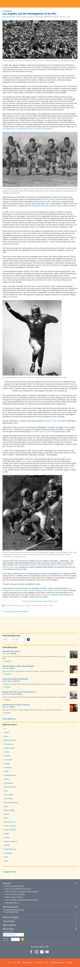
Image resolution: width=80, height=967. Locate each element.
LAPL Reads (8, 795)
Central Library (9, 748)
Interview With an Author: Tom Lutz (16, 705)
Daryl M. (5, 668)
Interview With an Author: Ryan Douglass (18, 666)
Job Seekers (8, 783)
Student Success (10, 849)
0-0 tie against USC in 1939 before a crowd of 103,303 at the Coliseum (39, 128)
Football (27, 605)
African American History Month (14, 605)
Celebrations (8, 744)
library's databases (52, 595)
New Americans (9, 822)
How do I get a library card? (14, 886)
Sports (51, 605)
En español (8, 760)
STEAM (7, 845)
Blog (18, 962)
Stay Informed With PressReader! (15, 679)
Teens (6, 857)
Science (7, 837)
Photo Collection (10, 830)
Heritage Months (37, 605)
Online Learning (10, 826)
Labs (6, 791)
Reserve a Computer (11, 917)
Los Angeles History (11, 802)
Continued (7, 661)
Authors (7, 732)
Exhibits (7, 764)
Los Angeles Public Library (40, 4)
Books (6, 736)
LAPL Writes (8, 799)
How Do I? (7, 883)
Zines (6, 861)
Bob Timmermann (8, 17)
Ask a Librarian (9, 921)
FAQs (46, 962)
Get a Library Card (11, 912)
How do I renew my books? (14, 897)
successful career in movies (42, 431)
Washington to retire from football (54, 421)
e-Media (7, 756)
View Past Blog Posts (11, 636)
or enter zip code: (6, 939)
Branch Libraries (10, 740)
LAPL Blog (7, 11)
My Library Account (10, 907)
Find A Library (8, 929)
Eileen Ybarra (7, 681)
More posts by (16, 611)
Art (5, 728)
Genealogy (8, 767)
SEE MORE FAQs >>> (12, 903)
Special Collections (11, 841)
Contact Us (39, 962)
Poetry (6, 834)
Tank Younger (26, 461)
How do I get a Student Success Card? (18, 889)
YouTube (42, 952)
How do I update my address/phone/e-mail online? (22, 900)
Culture (45, 605)
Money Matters (9, 810)
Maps (6, 806)
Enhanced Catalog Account (14, 910)
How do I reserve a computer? (15, 894)
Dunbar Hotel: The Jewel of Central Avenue (19, 692)
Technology (8, 853)
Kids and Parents (10, 787)
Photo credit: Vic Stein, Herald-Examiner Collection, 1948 (39, 601)
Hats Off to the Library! (11, 651)
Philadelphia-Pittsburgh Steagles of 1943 (46, 206)
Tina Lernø (6, 653)
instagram (36, 952)
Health (6, 771)
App (14, 962)
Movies (6, 814)
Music (6, 818)
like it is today (22, 233)
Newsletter (47, 952)
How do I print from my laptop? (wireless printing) (21, 892)
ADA (9, 962)
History (6, 779)
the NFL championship (17, 212)
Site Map (69, 962)
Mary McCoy (6, 694)
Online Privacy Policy (57, 962)
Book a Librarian (9, 925)
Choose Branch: (8, 932)
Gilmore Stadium (50, 199)
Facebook (31, 952)
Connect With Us (28, 962)
